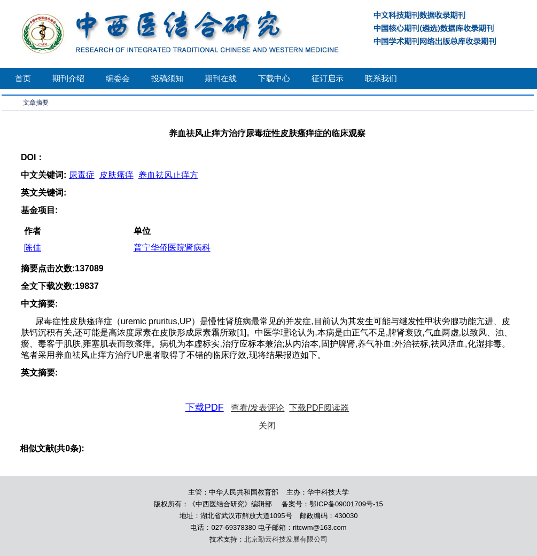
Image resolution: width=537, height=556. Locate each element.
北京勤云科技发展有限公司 (286, 539)
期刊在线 (221, 78)
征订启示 (328, 78)
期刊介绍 (68, 78)
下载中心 (274, 78)
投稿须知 (167, 78)
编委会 (118, 78)
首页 (23, 78)
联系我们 (381, 78)
